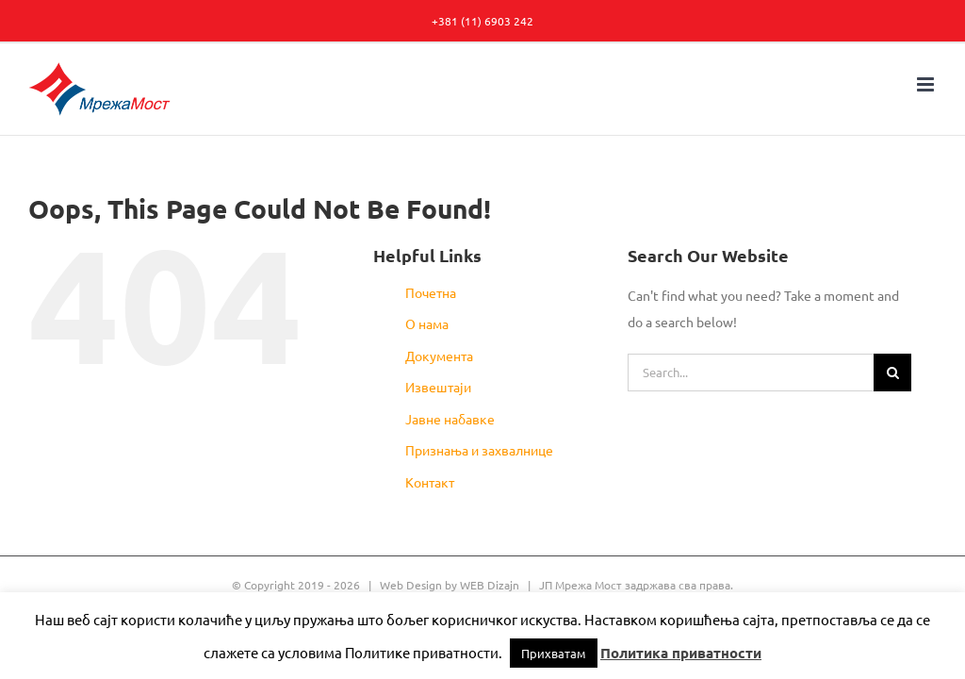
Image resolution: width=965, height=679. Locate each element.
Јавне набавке (450, 418)
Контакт (429, 481)
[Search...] (751, 372)
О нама (427, 323)
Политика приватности (680, 652)
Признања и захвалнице (479, 449)
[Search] (892, 372)
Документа (439, 355)
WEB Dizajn (489, 584)
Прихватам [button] (553, 653)
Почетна (430, 292)
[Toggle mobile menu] (927, 84)
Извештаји (438, 386)
